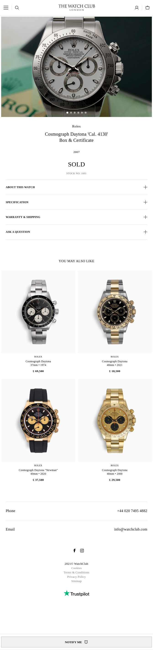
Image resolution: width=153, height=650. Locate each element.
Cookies (76, 568)
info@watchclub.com (130, 529)
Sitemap (76, 581)
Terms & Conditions (76, 572)
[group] (76, 67)
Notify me (76, 642)
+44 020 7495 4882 (132, 511)
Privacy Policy (76, 576)
